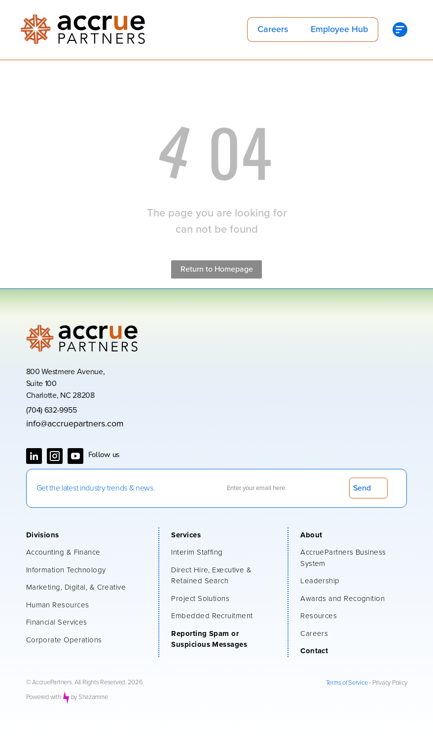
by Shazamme (89, 697)
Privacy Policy (389, 683)
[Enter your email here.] (282, 488)
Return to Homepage (216, 269)
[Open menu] (400, 29)
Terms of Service (347, 683)
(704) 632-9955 (51, 410)
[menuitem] (87, 536)
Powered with (43, 697)
